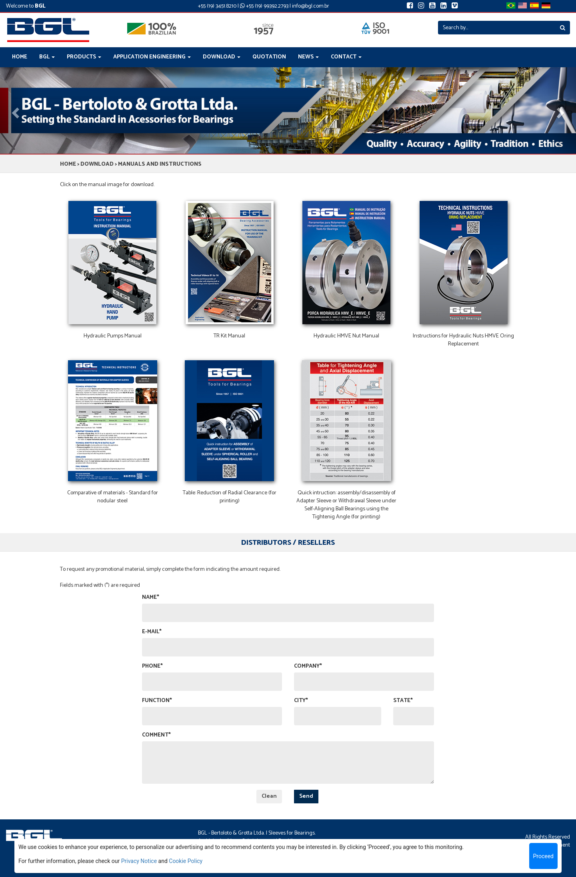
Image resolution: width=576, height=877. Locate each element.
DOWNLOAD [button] (221, 57)
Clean (269, 796)
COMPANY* (308, 666)
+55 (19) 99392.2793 (264, 6)
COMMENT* (156, 735)
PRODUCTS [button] (84, 57)
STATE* (403, 701)
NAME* (150, 598)
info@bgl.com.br (310, 6)
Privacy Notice (139, 861)
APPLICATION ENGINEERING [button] (152, 57)
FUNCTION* (157, 701)
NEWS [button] (308, 57)
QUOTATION (269, 57)
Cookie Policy (185, 861)
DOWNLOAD (97, 164)
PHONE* (152, 666)
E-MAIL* (152, 632)
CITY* (301, 701)
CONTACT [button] (346, 57)
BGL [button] (47, 57)
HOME (19, 57)
